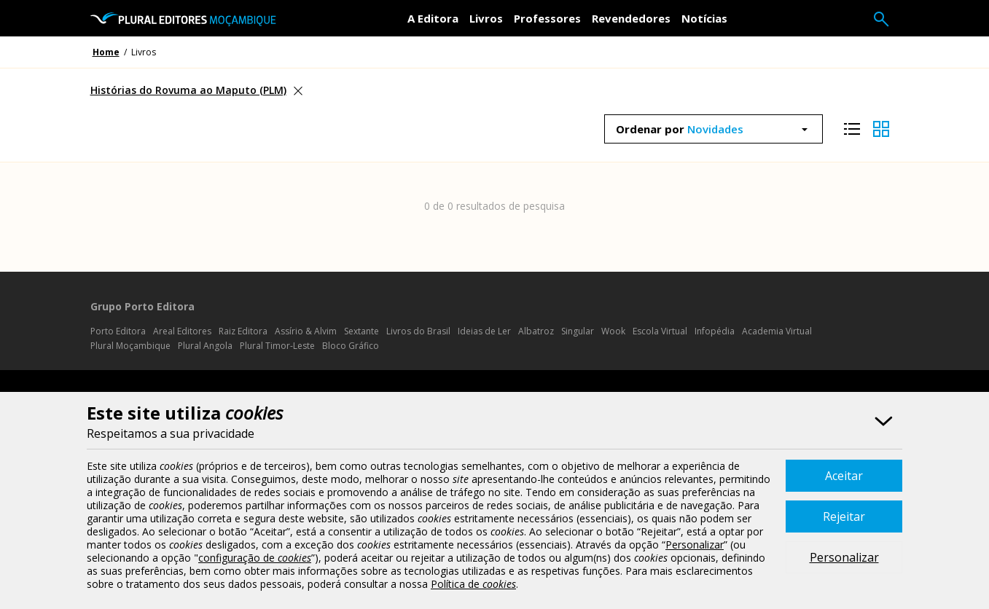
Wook (613, 331)
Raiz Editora (243, 331)
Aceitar (844, 476)
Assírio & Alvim (306, 331)
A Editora (432, 18)
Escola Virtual (660, 331)
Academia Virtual (777, 331)
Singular (577, 331)
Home (106, 52)
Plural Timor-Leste (277, 345)
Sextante (361, 331)
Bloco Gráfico (350, 345)
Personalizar (844, 557)
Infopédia (715, 331)
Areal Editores (182, 331)
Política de (473, 584)
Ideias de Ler (484, 331)
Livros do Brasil (418, 331)
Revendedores (631, 18)
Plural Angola (205, 345)
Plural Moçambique (130, 345)
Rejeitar (844, 516)
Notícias (704, 18)
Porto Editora (118, 331)
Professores (547, 18)
